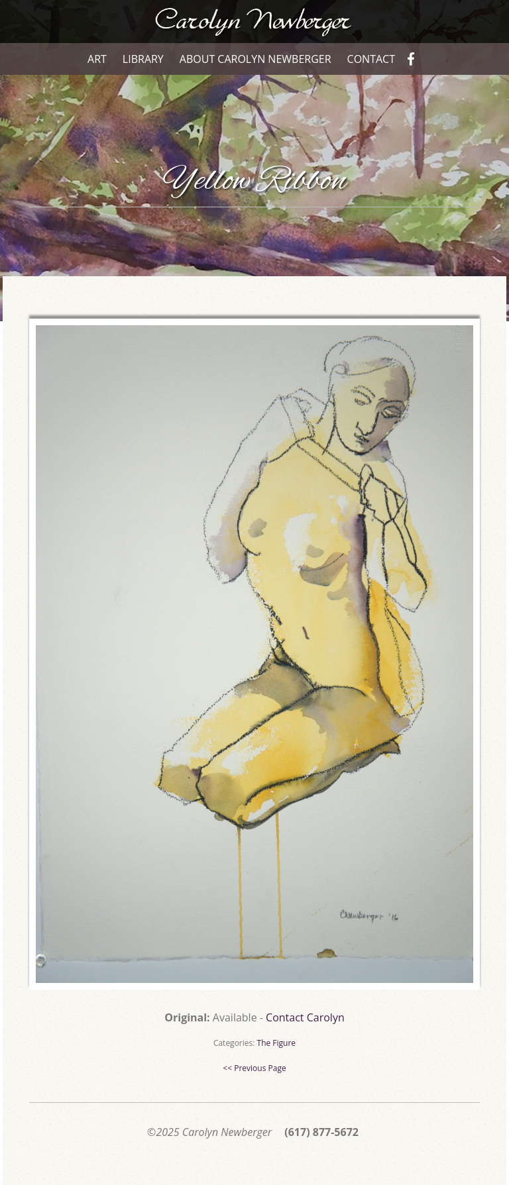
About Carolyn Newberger (255, 59)
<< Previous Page (254, 1068)
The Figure (276, 1043)
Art (97, 59)
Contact (371, 59)
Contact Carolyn (305, 1017)
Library (143, 59)
